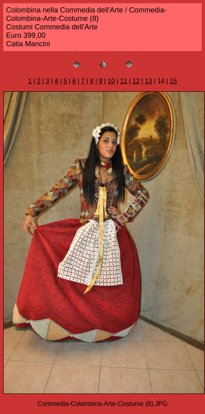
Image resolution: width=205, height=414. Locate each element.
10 (111, 81)
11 (123, 81)
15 (173, 81)
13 (148, 81)
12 (136, 81)
